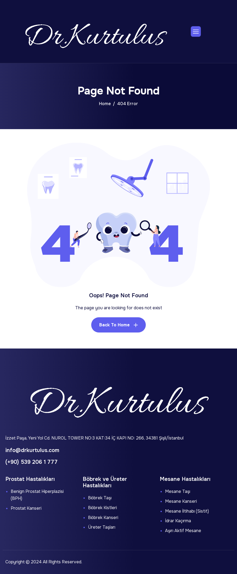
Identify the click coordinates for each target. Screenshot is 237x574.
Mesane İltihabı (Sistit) (187, 511)
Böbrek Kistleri (102, 507)
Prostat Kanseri (26, 508)
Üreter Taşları (101, 527)
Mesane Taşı (177, 491)
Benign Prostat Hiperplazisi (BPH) (37, 495)
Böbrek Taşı (100, 498)
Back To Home (114, 325)
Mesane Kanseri (181, 501)
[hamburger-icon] (196, 31)
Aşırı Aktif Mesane (183, 530)
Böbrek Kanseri (103, 517)
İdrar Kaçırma (178, 521)
